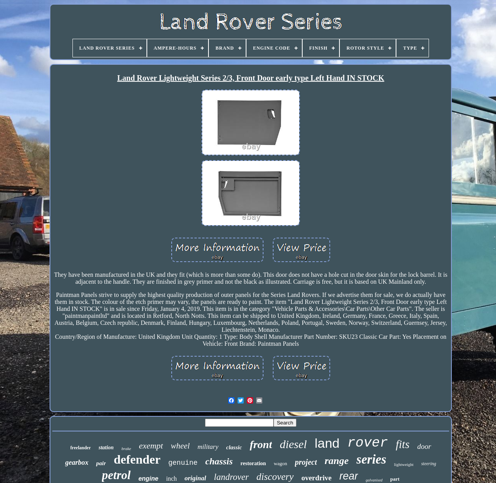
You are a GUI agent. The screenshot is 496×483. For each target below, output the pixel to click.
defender (137, 459)
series (371, 459)
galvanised (374, 480)
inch (171, 478)
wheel (180, 445)
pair (101, 463)
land (327, 443)
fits (402, 444)
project (306, 462)
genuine (183, 463)
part (395, 479)
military (208, 446)
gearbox (76, 462)
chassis (219, 461)
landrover (231, 477)
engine (148, 478)
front (261, 444)
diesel (293, 444)
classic (234, 447)
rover (367, 443)
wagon (280, 463)
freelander (80, 447)
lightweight (403, 464)
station (106, 447)
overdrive (316, 478)
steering (428, 463)
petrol (116, 475)
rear (348, 476)
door (424, 446)
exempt (151, 445)
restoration (253, 463)
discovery (275, 476)
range (337, 460)
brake (126, 448)
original (195, 478)
